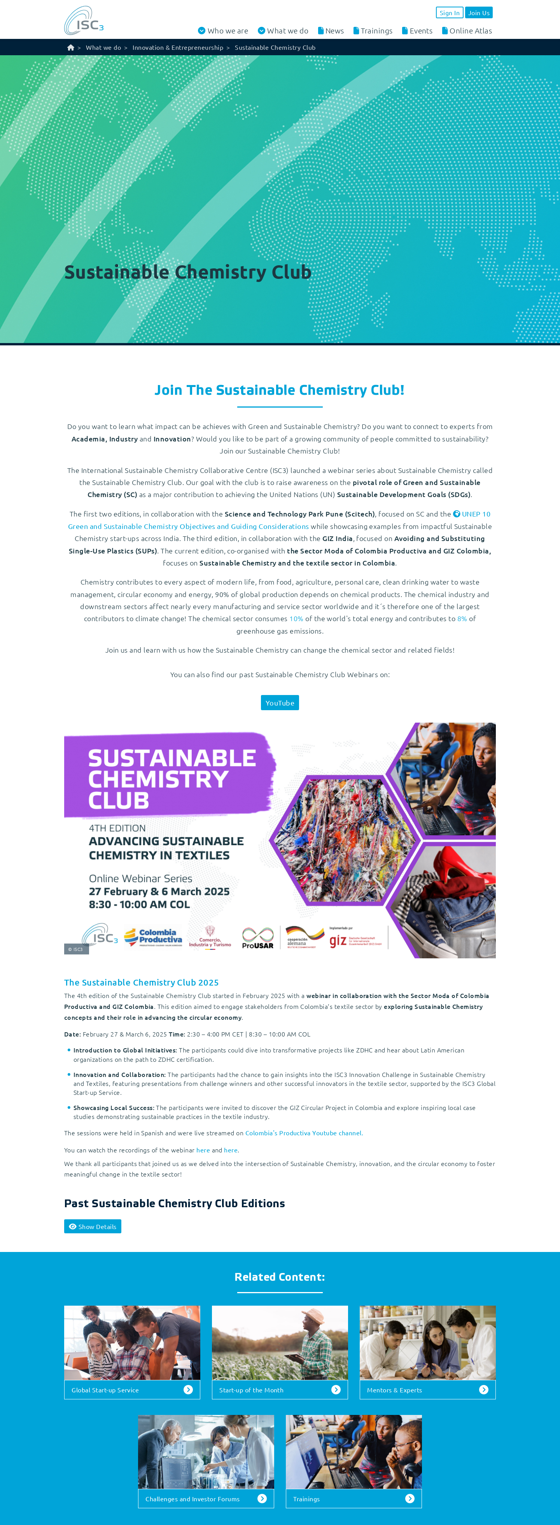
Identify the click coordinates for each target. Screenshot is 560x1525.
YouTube (280, 703)
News (335, 30)
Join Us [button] (479, 12)
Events (421, 30)
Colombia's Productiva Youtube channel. (304, 1132)
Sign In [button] (450, 12)
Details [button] (93, 1226)
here (203, 1150)
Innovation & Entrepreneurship (178, 47)
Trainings (376, 30)
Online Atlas (471, 30)
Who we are (228, 30)
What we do (287, 30)
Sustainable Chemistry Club (275, 47)
